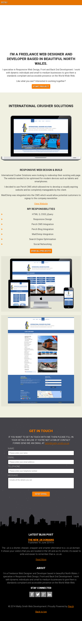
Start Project (41, 86)
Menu (4, 2)
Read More (41, 559)
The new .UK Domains (41, 539)
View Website (41, 203)
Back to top (41, 611)
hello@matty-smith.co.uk (57, 443)
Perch (71, 606)
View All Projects (41, 251)
